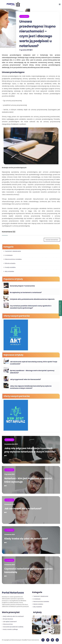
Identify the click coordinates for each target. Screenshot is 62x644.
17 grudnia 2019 (24, 50)
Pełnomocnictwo (7, 624)
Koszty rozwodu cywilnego (10, 629)
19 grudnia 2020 (9, 474)
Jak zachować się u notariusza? (22, 508)
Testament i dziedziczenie (13, 251)
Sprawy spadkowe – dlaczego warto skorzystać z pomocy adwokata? (32, 371)
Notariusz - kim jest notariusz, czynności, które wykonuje (28, 480)
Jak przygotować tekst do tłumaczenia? (25, 379)
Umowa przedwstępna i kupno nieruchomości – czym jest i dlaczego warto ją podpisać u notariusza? (37, 33)
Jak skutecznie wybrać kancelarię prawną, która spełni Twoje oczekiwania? (33, 363)
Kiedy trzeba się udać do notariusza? (26, 538)
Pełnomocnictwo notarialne (13, 259)
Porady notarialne (10, 267)
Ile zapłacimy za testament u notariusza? (26, 292)
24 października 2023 (11, 444)
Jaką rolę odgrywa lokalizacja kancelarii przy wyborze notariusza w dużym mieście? (31, 387)
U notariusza (24, 16)
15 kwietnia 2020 (9, 564)
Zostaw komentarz (52, 240)
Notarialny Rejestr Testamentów (22, 286)
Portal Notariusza (13, 592)
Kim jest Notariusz (7, 619)
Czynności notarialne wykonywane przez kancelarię (28, 570)
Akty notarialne (9, 271)
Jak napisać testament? (9, 621)
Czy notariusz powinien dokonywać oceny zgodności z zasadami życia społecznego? (30, 307)
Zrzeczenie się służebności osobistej (12, 627)
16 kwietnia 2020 (9, 504)
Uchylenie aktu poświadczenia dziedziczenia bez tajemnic (32, 299)
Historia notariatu (10, 263)
